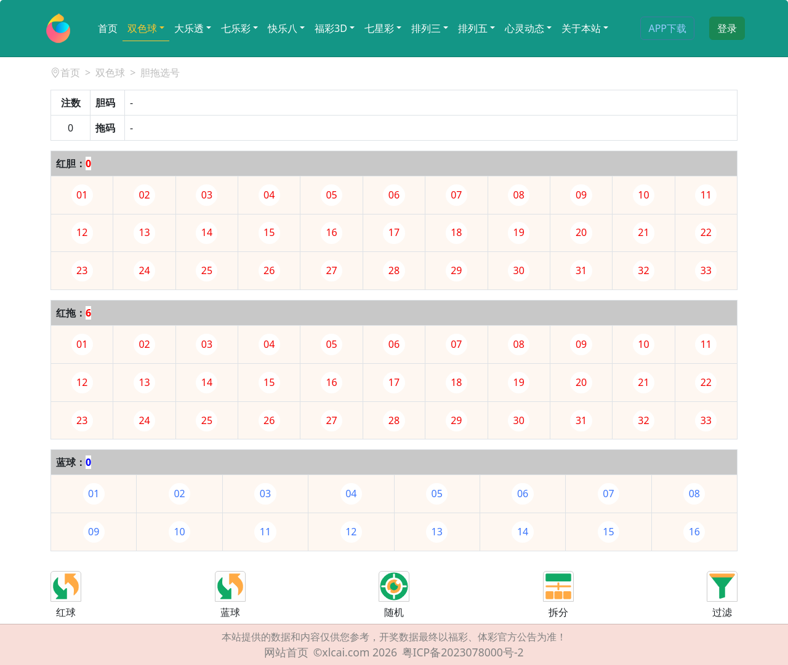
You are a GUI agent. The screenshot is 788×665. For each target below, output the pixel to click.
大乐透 (189, 28)
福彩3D (331, 28)
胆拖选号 (160, 72)
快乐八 (282, 28)
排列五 (473, 28)
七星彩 (379, 28)
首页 (108, 28)
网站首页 (286, 652)
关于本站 (581, 28)
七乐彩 (236, 28)
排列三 (426, 28)
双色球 (142, 28)
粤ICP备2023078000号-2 (463, 652)
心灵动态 (524, 28)
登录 (727, 28)
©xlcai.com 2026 (355, 652)
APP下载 (667, 28)
